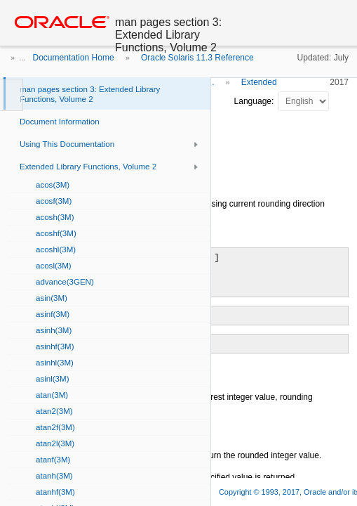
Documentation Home (73, 58)
